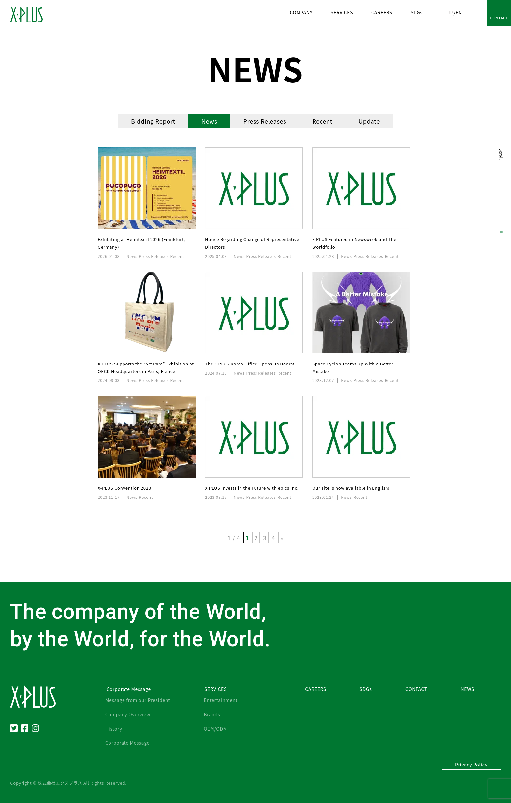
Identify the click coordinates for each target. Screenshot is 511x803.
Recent (322, 121)
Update (369, 121)
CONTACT (499, 17)
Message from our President (137, 700)
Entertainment (221, 700)
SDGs (417, 12)
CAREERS (381, 12)
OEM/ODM (215, 728)
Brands (212, 714)
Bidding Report (153, 121)
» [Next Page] (281, 537)
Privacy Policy (471, 764)
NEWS (467, 689)
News (209, 121)
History (113, 728)
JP (450, 12)
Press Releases (264, 121)
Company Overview (127, 714)
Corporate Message (127, 742)
